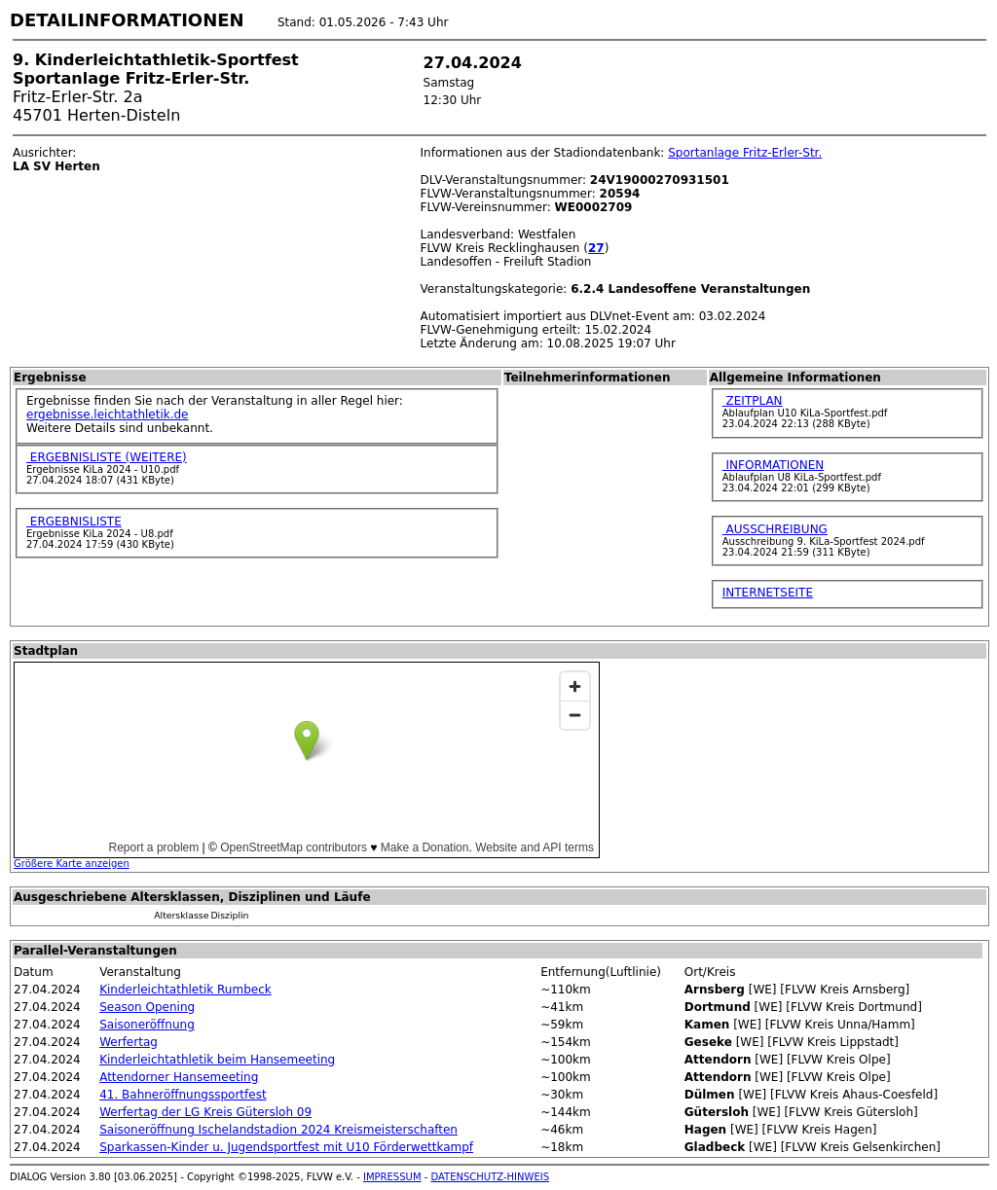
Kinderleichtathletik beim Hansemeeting (217, 1059)
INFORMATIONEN (773, 465)
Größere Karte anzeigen (71, 863)
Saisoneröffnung (147, 1024)
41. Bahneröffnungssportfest (182, 1094)
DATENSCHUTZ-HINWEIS (490, 1177)
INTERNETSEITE (767, 592)
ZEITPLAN (752, 401)
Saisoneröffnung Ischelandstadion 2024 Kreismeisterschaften (278, 1129)
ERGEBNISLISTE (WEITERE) (106, 457)
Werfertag (128, 1042)
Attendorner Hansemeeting (178, 1077)
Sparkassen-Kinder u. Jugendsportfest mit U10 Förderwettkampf (286, 1147)
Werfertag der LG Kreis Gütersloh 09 (205, 1112)
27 (596, 248)
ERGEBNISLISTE (74, 521)
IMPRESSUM (392, 1177)
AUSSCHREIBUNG (775, 529)
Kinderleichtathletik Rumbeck (185, 989)
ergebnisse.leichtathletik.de (107, 414)
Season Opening (147, 1007)
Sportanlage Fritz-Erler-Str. (745, 153)
